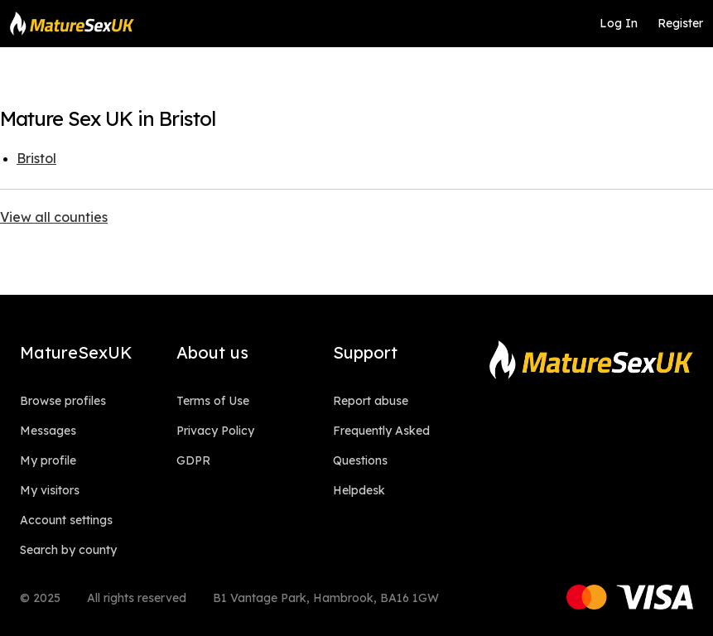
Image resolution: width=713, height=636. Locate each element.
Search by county (68, 549)
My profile (48, 460)
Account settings (66, 520)
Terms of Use (212, 400)
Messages (48, 430)
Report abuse (370, 400)
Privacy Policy (215, 430)
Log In (619, 23)
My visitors (49, 490)
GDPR (193, 460)
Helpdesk (359, 490)
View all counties (54, 217)
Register (680, 23)
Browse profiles (63, 400)
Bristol (36, 158)
